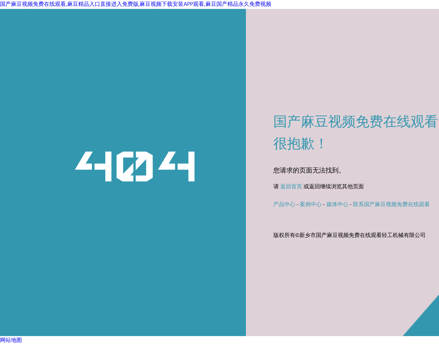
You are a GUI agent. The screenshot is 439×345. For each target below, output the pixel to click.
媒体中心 (337, 204)
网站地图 (11, 340)
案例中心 (311, 204)
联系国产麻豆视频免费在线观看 (391, 204)
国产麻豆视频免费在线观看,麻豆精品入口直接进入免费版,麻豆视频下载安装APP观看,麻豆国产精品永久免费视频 (135, 4)
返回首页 (291, 186)
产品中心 (284, 204)
